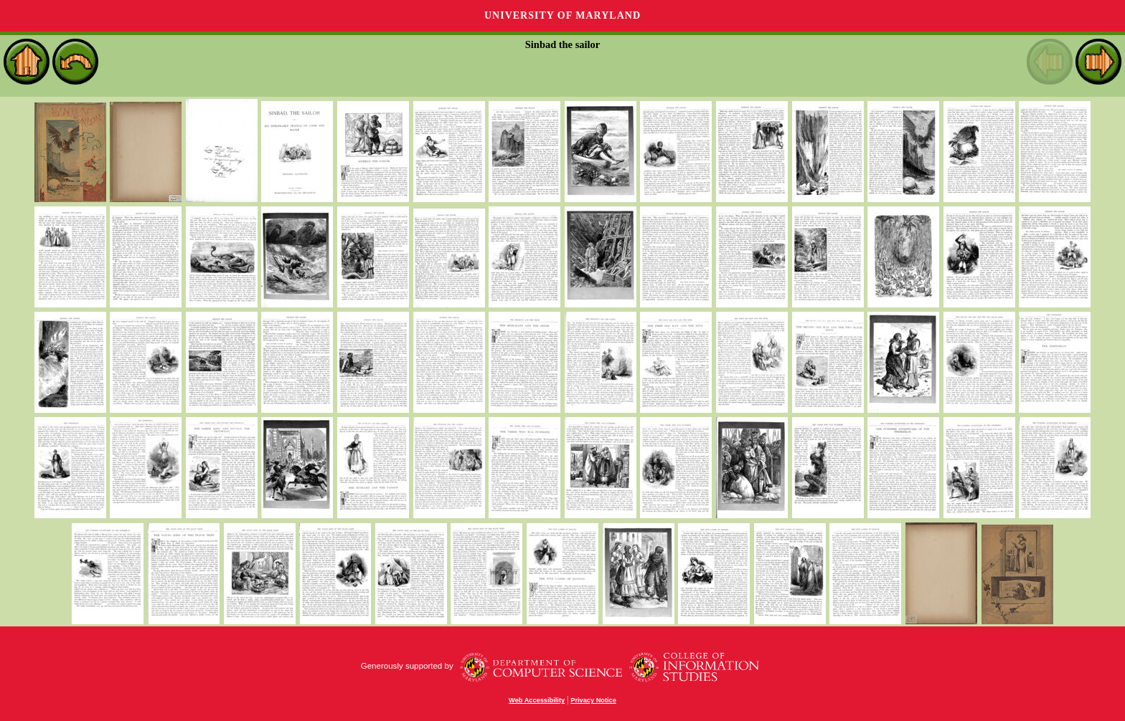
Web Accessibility (537, 700)
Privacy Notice (593, 700)
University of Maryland (562, 15)
